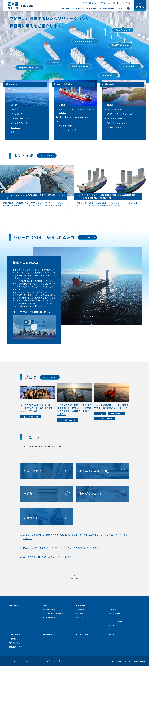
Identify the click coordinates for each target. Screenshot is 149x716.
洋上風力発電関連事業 (116, 118)
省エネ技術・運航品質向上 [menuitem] (54, 613)
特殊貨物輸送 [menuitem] (81, 613)
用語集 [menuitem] (112, 634)
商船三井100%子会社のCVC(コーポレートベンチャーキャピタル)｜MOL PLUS (60, 548)
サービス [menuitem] (80, 8)
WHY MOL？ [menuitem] (14, 605)
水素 (12, 132)
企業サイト (114, 3)
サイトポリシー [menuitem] (29, 661)
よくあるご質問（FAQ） (89, 3)
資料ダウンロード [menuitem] (107, 8)
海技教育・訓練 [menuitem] (15, 647)
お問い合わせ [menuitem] (14, 634)
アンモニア (15, 127)
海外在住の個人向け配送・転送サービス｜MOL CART (48, 557)
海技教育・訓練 (65, 126)
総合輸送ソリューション (117, 123)
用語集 (103, 3)
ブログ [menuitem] (121, 8)
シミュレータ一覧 (69, 130)
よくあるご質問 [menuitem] (82, 634)
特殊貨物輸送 (115, 127)
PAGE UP (74, 578)
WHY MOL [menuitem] (65, 8)
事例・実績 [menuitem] (91, 8)
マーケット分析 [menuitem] (115, 621)
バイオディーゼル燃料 (20, 118)
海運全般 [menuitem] (112, 609)
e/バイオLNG (16, 114)
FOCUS (62, 121)
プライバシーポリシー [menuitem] (10, 661)
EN (129, 3)
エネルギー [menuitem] (113, 617)
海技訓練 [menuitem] (79, 617)
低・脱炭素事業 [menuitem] (49, 617)
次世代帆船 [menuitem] (80, 609)
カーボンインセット (115, 110)
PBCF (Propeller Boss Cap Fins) (74, 117)
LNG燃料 (14, 110)
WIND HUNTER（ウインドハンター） (123, 114)
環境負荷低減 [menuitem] (114, 613)
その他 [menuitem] (112, 625)
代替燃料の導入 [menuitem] (49, 609)
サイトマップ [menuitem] (45, 661)
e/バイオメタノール (19, 123)
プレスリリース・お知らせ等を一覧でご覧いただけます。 (50, 446)
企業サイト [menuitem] (61, 661)
